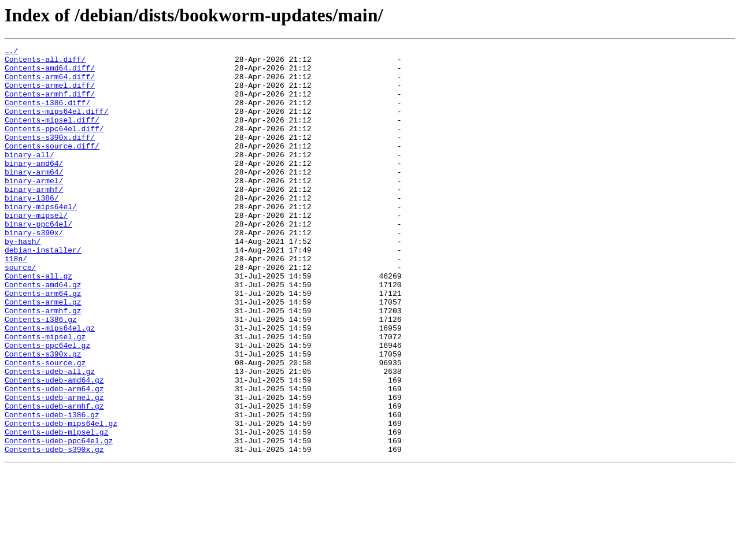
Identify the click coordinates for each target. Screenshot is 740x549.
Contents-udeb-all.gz (50, 437)
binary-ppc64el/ (38, 260)
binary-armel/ (34, 208)
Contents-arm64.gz (43, 343)
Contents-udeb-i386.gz (52, 489)
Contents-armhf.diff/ (50, 104)
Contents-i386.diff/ (47, 114)
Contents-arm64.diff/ (50, 83)
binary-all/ (29, 177)
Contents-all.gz (38, 322)
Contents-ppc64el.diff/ (54, 145)
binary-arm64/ (34, 197)
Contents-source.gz (45, 426)
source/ (20, 312)
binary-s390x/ (34, 270)
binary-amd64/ (34, 187)
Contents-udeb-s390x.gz (54, 530)
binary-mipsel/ (36, 249)
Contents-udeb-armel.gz (54, 468)
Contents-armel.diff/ (50, 93)
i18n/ (16, 301)
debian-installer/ (43, 291)
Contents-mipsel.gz (45, 395)
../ (11, 52)
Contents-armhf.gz (43, 364)
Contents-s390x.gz (43, 416)
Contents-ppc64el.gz (47, 405)
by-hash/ (22, 281)
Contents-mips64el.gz (50, 385)
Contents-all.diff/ (45, 62)
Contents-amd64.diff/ (50, 73)
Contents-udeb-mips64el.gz (61, 499)
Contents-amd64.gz (43, 333)
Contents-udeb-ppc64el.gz (59, 520)
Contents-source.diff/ (52, 166)
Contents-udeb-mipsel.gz (56, 510)
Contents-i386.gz (41, 374)
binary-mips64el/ (41, 239)
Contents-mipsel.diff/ (52, 135)
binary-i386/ (32, 229)
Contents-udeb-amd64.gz (54, 447)
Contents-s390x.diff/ (50, 156)
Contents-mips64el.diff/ (56, 125)
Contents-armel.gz (43, 353)
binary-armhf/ (34, 218)
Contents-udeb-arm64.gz (54, 457)
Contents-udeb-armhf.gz (54, 478)
